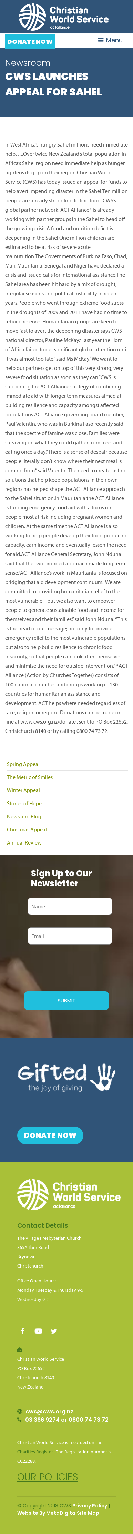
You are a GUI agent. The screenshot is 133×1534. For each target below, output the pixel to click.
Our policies (47, 1477)
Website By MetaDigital (47, 1513)
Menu (110, 40)
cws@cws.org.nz (49, 1411)
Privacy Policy (89, 1505)
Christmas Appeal (27, 829)
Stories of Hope (24, 803)
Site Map (88, 1513)
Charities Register (35, 1452)
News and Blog (24, 816)
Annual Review (24, 842)
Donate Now (30, 41)
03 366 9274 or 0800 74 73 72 (67, 1420)
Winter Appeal (23, 790)
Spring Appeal (23, 763)
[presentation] (76, 966)
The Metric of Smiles (30, 777)
